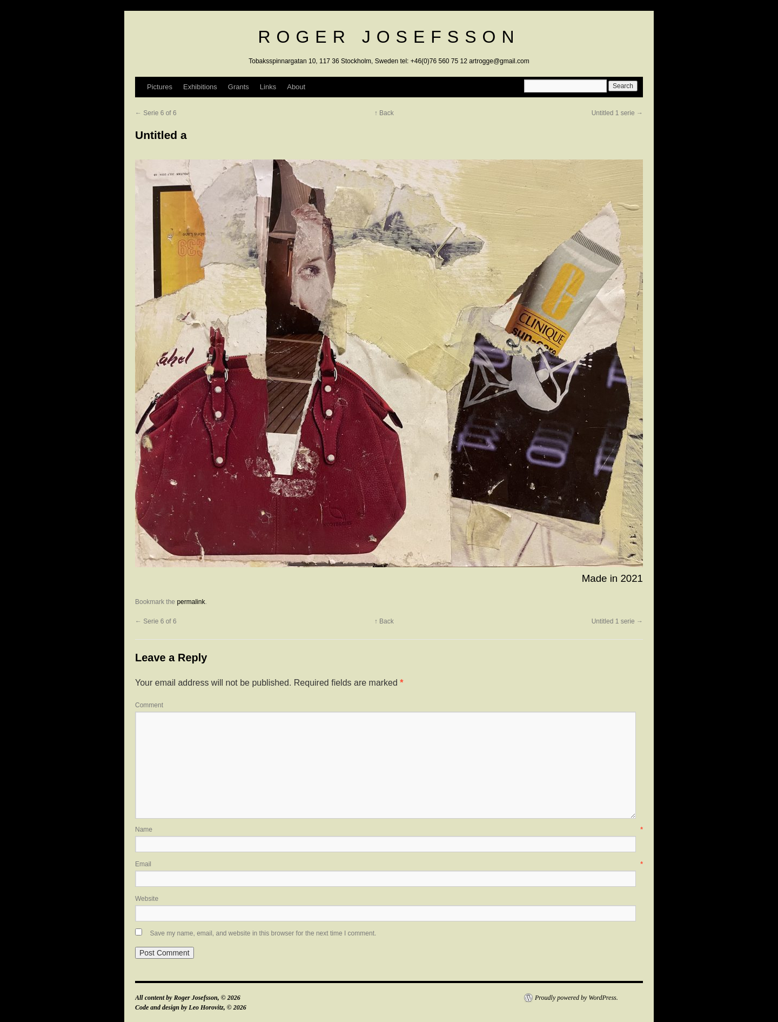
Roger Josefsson (389, 37)
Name (389, 829)
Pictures (159, 87)
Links (268, 87)
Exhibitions (200, 87)
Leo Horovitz (206, 1007)
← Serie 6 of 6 (156, 113)
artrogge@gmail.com (499, 61)
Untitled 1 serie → (617, 113)
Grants (238, 87)
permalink (191, 602)
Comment (149, 705)
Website (146, 898)
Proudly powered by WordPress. (576, 997)
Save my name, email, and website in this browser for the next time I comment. (263, 933)
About (296, 87)
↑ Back (384, 113)
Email (389, 864)
